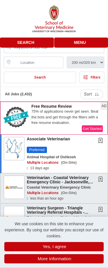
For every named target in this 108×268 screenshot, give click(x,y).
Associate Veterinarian (48, 139)
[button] (81, 43)
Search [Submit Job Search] (40, 77)
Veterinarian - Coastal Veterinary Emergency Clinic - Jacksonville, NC (58, 182)
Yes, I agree (54, 246)
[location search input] (37, 62)
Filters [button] (92, 77)
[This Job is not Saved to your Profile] (101, 141)
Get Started (92, 128)
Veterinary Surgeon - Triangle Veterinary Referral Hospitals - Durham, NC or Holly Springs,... (57, 212)
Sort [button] (91, 94)
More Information (54, 258)
